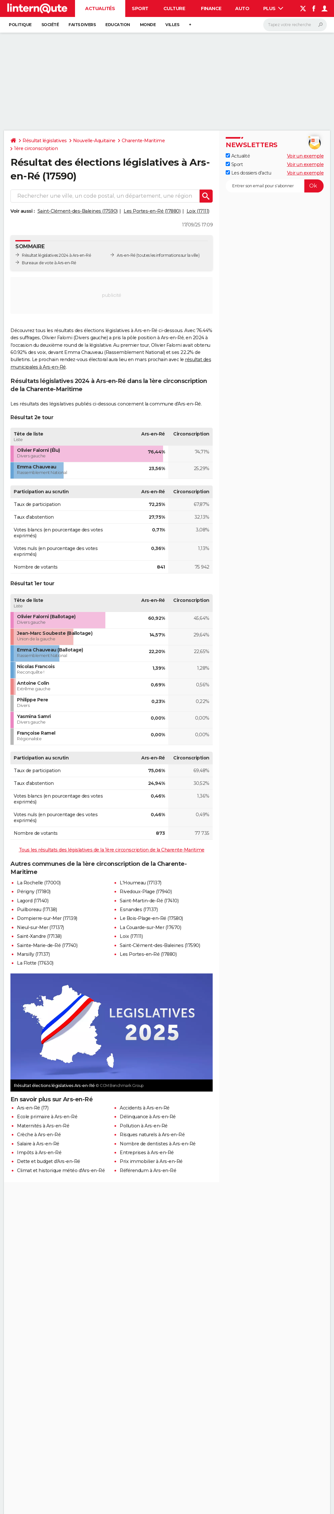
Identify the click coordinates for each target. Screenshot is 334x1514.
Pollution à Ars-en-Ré (144, 1126)
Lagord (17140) (32, 901)
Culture (174, 8)
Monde (148, 24)
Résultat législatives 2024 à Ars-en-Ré (56, 255)
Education (117, 24)
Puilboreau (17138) (37, 909)
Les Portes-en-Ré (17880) (152, 211)
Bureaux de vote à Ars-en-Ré (49, 262)
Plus (273, 8)
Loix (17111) (198, 211)
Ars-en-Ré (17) (32, 1108)
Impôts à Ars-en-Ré (39, 1152)
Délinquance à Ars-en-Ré (148, 1117)
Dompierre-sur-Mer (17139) (47, 918)
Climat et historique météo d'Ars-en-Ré (61, 1170)
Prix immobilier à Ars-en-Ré (151, 1161)
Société (50, 24)
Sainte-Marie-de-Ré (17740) (47, 945)
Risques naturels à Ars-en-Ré (152, 1135)
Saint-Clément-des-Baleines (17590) (78, 211)
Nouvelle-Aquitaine (94, 141)
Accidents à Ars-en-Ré (145, 1108)
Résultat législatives (45, 141)
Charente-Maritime (143, 141)
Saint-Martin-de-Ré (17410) (149, 901)
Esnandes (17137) (139, 909)
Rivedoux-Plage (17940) (146, 892)
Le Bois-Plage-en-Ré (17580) (151, 918)
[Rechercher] (295, 24)
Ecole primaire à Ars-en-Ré (47, 1117)
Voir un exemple (305, 156)
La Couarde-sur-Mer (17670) (150, 927)
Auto (242, 8)
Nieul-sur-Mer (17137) (40, 927)
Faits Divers (82, 24)
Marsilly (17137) (33, 954)
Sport (140, 8)
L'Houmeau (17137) (140, 883)
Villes (172, 24)
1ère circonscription (36, 148)
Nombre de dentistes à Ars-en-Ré (158, 1144)
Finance (211, 8)
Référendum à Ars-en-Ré (148, 1170)
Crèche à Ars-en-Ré (39, 1135)
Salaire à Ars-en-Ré (38, 1144)
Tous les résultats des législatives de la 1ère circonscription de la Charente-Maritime (112, 850)
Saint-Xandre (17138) (39, 936)
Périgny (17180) (34, 892)
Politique (20, 24)
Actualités (100, 8)
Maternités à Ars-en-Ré (43, 1126)
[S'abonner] (275, 185)
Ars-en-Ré (126, 255)
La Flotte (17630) (35, 963)
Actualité (238, 156)
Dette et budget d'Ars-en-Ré (48, 1161)
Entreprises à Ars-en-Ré (147, 1152)
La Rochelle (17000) (39, 883)
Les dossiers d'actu (248, 173)
